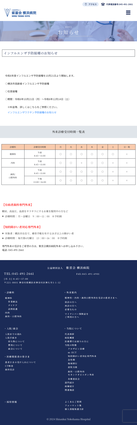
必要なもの (71, 309)
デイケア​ (13, 305)
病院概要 (69, 337)
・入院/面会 (11, 328)
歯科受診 (10, 369)
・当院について (73, 328)
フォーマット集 (73, 405)
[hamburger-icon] (128, 13)
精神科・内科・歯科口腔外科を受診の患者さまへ (91, 297)
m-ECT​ (72, 352)
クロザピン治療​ (76, 348)
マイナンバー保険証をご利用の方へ (76, 315)
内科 (7, 312)
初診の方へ (71, 302)
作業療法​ (13, 301)
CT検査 (9, 365)
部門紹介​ (69, 382)
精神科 (8, 297)
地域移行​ (72, 363)
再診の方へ (71, 305)
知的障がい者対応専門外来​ (82, 356)
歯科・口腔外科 (13, 316)
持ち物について (16, 341)
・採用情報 (10, 401)
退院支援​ (72, 367)
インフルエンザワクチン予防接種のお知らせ (32, 112)
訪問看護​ (13, 308)
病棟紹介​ (69, 386)
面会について (15, 348)
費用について (15, 345)
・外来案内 (70, 292)
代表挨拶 (69, 334)
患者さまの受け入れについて (20, 362)
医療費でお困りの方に (77, 341)
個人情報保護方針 (74, 409)
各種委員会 (74, 378)
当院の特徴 (71, 345)
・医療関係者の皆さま (17, 356)
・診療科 (9, 292)
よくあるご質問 (73, 401)
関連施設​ (69, 389)
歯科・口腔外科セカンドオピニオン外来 (81, 373)
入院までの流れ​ (13, 334)
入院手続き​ (11, 337)
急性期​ (71, 359)
